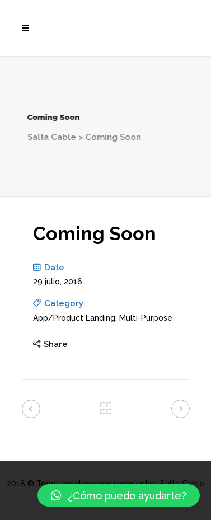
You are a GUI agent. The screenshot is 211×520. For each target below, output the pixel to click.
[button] (118, 495)
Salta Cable (39, 137)
